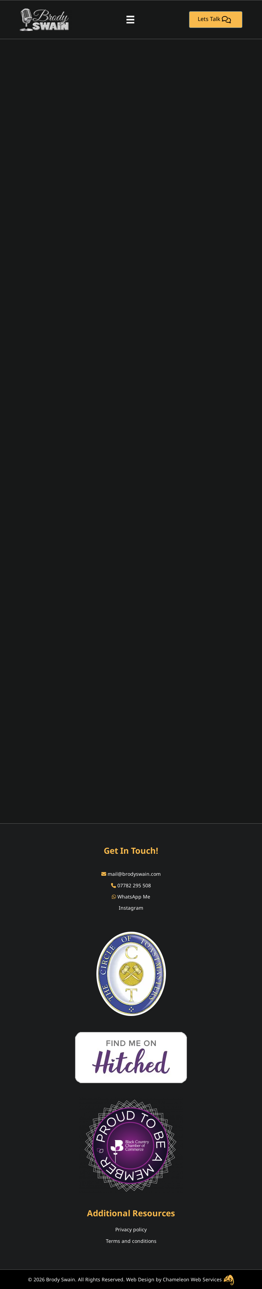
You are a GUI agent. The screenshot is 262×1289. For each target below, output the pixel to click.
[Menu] (130, 19)
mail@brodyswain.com (134, 874)
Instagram (131, 907)
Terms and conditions (131, 1241)
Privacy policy (131, 1229)
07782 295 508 (134, 885)
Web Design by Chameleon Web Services (180, 1279)
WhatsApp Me (133, 896)
